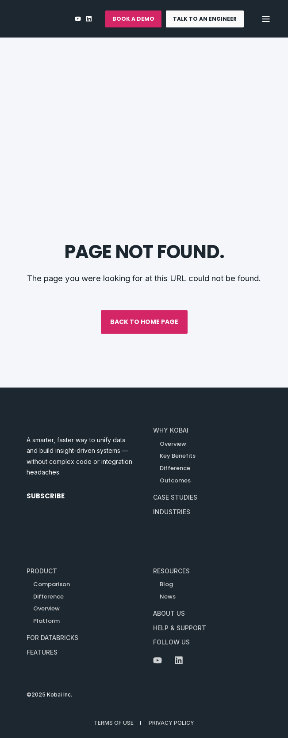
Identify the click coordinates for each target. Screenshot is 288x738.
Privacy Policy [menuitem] (171, 722)
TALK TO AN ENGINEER (205, 19)
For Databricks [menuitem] (52, 637)
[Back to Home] (51, 19)
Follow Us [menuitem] (171, 642)
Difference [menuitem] (48, 596)
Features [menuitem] (42, 652)
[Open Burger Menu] (266, 18)
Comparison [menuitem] (51, 584)
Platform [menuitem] (46, 621)
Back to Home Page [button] (144, 321)
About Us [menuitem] (169, 613)
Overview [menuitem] (46, 608)
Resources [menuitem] (171, 571)
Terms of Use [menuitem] (114, 722)
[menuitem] (170, 430)
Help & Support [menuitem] (179, 628)
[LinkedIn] (87, 19)
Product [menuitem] (42, 571)
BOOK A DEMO (133, 19)
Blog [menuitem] (166, 584)
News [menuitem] (168, 596)
